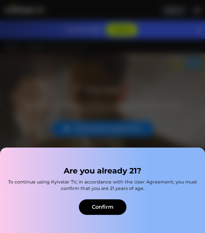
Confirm (102, 207)
